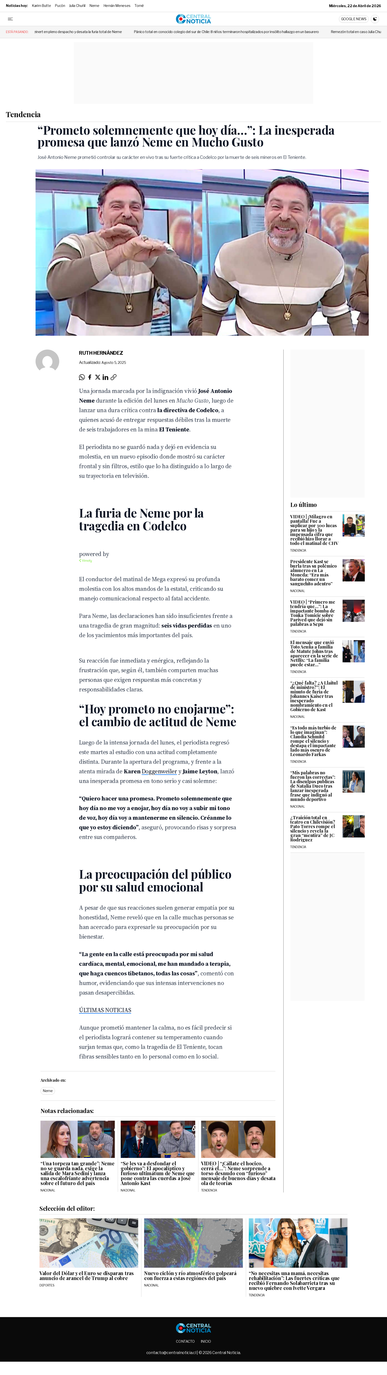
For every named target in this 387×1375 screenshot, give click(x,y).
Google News (354, 19)
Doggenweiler (159, 771)
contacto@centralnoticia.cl (171, 1352)
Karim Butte (41, 5)
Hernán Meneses (117, 5)
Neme (94, 5)
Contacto (185, 1341)
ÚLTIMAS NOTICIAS (105, 1010)
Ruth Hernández (101, 353)
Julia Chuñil (77, 5)
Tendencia (23, 114)
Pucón (60, 5)
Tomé (139, 5)
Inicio (206, 1341)
